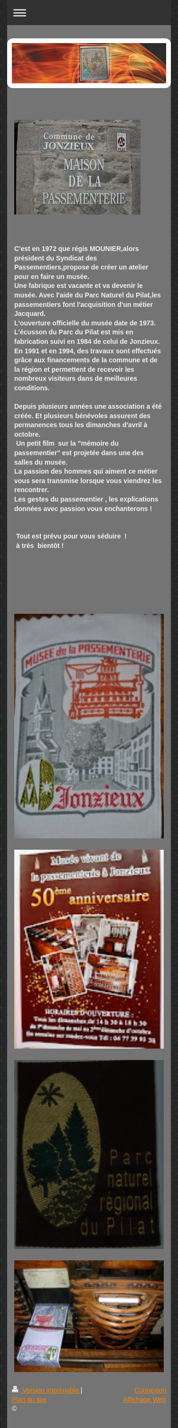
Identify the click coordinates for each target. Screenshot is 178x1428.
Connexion (150, 1390)
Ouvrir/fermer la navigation (89, 12)
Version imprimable (46, 1390)
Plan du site (29, 1399)
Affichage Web (144, 1399)
